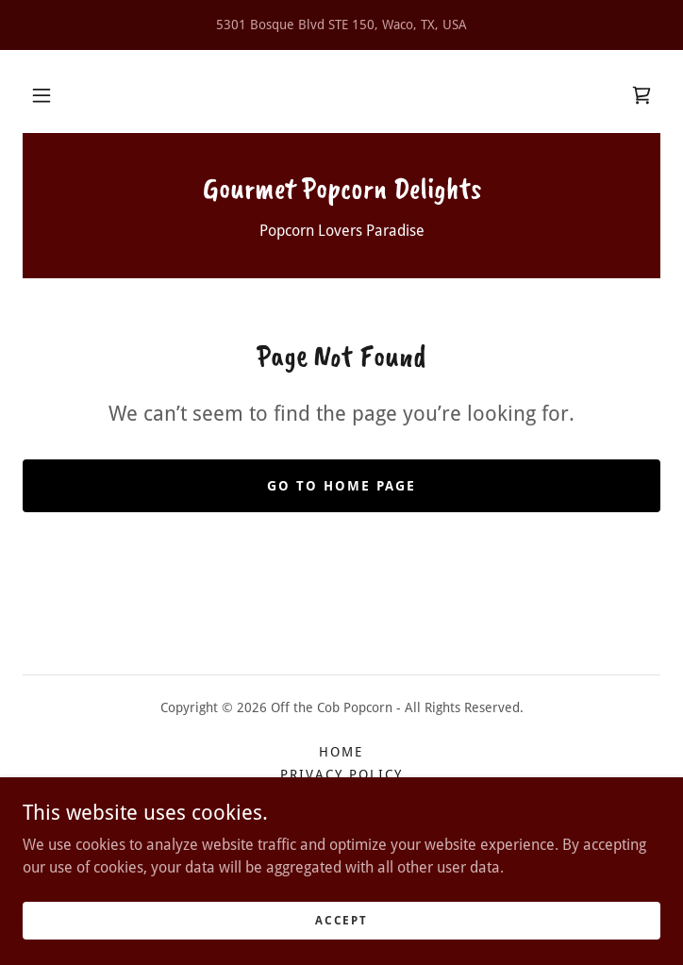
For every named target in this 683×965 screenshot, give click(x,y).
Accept (341, 919)
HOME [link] (341, 751)
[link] (641, 95)
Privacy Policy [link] (341, 774)
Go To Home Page (341, 485)
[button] (41, 95)
